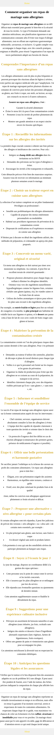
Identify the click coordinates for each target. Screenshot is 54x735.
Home (27, 3)
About (27, 731)
